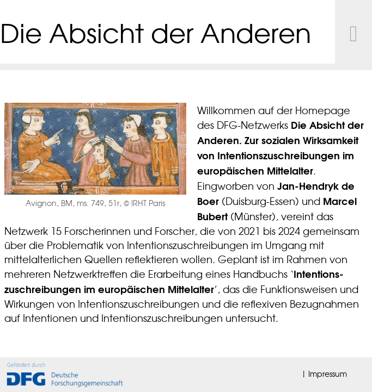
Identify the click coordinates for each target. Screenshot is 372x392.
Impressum (327, 373)
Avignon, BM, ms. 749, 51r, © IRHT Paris (95, 202)
